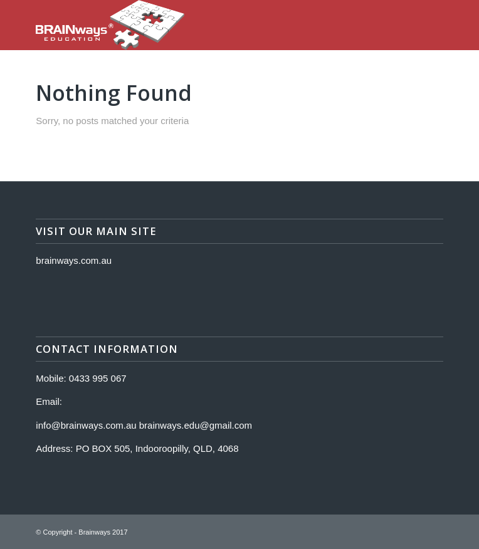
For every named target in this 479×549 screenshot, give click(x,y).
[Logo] (199, 25)
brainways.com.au (74, 260)
